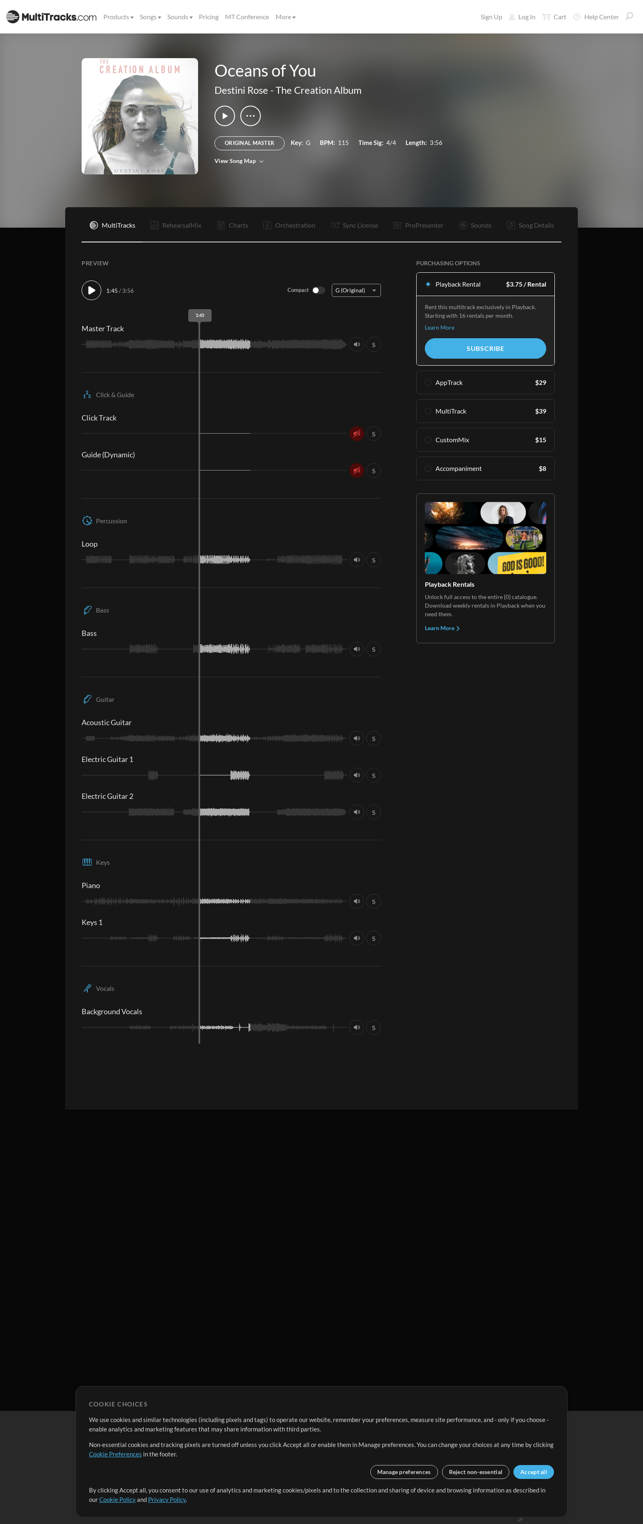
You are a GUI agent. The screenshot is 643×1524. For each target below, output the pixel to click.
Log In (522, 16)
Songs (150, 16)
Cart (554, 17)
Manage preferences (404, 1471)
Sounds (179, 16)
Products (117, 16)
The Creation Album (319, 90)
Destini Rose (241, 90)
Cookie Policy (117, 1499)
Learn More (439, 327)
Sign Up (491, 16)
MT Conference (247, 16)
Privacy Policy (167, 1499)
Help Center (596, 17)
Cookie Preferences (115, 1454)
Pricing (209, 16)
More (285, 16)
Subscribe (485, 348)
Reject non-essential (476, 1471)
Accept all (533, 1471)
